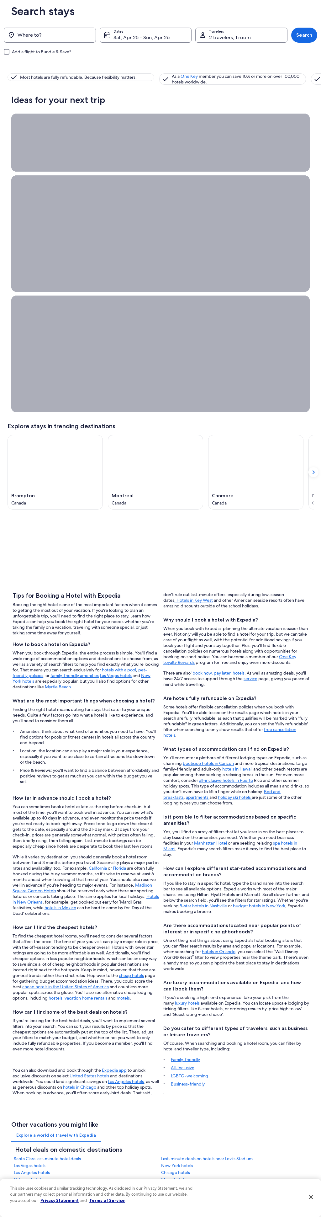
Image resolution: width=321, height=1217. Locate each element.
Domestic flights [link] (101, 1185)
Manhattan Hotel (210, 620)
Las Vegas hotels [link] (29, 946)
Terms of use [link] (177, 1155)
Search (304, 35)
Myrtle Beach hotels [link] (180, 967)
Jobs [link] (12, 1145)
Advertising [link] (17, 1195)
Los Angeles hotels (126, 865)
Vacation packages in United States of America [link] (119, 1173)
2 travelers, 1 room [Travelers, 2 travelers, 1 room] (230, 37)
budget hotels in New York (259, 683)
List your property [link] (22, 1155)
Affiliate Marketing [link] (23, 1206)
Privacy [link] (173, 1135)
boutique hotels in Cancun (208, 540)
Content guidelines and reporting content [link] (202, 1206)
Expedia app (114, 854)
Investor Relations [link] (22, 1185)
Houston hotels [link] (28, 981)
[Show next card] (313, 244)
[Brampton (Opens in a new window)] (55, 243)
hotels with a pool (119, 454)
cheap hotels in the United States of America (65, 771)
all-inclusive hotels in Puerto (226, 557)
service (250, 456)
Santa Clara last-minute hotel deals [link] (47, 939)
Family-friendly (185, 837)
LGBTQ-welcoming (189, 853)
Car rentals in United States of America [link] (119, 1195)
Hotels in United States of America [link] (116, 1145)
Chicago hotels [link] (175, 953)
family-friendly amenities (74, 459)
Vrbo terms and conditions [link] (189, 1175)
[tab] (56, 916)
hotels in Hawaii (237, 546)
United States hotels (89, 860)
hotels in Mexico (60, 692)
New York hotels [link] (177, 946)
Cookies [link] (173, 1145)
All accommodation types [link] (109, 1206)
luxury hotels (187, 780)
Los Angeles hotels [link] (32, 953)
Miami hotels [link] (173, 960)
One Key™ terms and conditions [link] (194, 1165)
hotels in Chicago (79, 871)
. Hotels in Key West (193, 377)
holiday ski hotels (235, 574)
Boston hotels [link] (174, 981)
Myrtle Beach (58, 471)
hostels (55, 782)
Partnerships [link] (18, 1165)
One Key (121, 72)
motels (123, 782)
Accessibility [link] (177, 1185)
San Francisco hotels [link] (33, 967)
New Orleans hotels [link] (33, 974)
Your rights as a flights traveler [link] (271, 1201)
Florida (119, 652)
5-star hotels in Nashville (203, 683)
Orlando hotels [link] (28, 960)
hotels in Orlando (218, 729)
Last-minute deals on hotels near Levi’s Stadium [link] (207, 939)
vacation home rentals (86, 782)
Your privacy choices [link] (184, 1195)
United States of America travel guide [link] (119, 1135)
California (98, 652)
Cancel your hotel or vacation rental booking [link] (276, 1148)
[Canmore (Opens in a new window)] (255, 243)
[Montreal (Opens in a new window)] (155, 243)
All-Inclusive (182, 845)
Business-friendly (188, 861)
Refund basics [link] (258, 1170)
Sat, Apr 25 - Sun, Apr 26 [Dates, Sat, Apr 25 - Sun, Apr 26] (141, 37)
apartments (197, 574)
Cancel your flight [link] (261, 1160)
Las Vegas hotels (116, 459)
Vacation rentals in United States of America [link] (116, 1158)
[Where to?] (50, 35)
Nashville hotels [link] (176, 974)
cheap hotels (131, 759)
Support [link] (253, 1135)
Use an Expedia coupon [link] (266, 1180)
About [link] (13, 1135)
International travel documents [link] (272, 1190)
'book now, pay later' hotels (218, 450)
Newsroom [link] (17, 1175)
